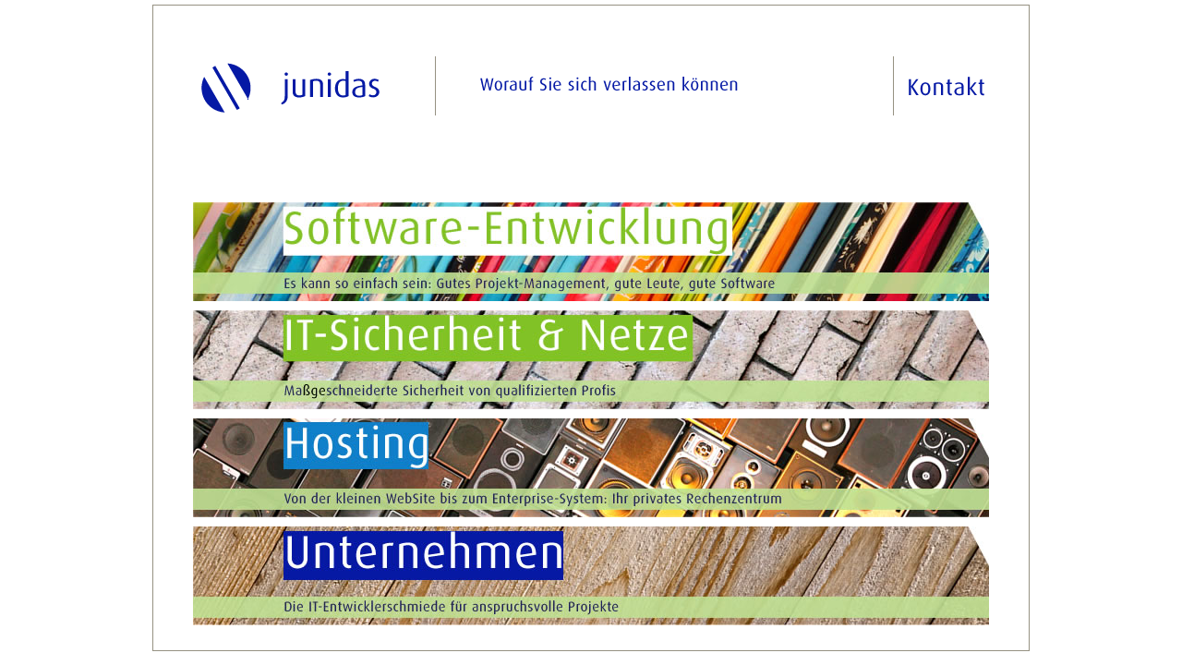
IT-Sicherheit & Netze (591, 359)
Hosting (591, 467)
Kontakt (939, 85)
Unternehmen (591, 575)
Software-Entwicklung (591, 251)
